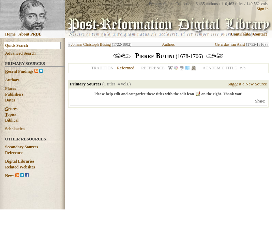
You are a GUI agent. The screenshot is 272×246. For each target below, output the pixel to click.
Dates (10, 100)
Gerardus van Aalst (230, 44)
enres (11, 108)
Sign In (263, 8)
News (9, 175)
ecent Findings (19, 71)
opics (10, 114)
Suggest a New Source (247, 84)
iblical (11, 120)
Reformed (125, 68)
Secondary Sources (21, 147)
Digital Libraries (19, 161)
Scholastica (15, 128)
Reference (13, 152)
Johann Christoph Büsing (91, 44)
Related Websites (20, 167)
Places (10, 88)
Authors (12, 80)
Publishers (14, 94)
